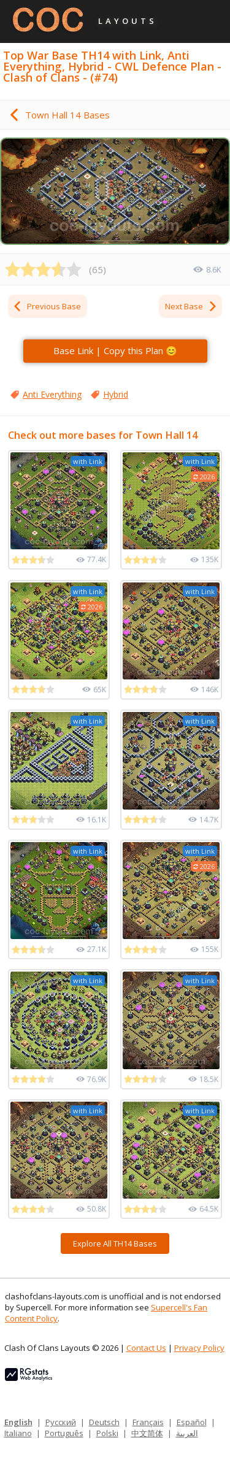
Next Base (191, 306)
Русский (60, 1422)
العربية (187, 1433)
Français (148, 1422)
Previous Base (46, 306)
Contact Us (146, 1347)
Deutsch (104, 1422)
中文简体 (147, 1433)
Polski (107, 1433)
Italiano (18, 1433)
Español (192, 1422)
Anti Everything (52, 394)
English (18, 1422)
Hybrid (115, 394)
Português (64, 1433)
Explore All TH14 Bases (115, 1243)
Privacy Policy (199, 1347)
